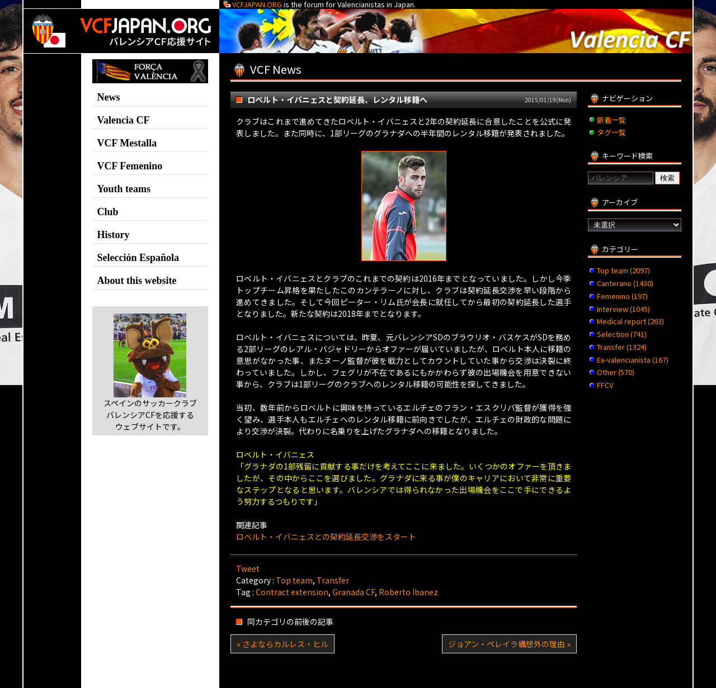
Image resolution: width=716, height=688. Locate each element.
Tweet (248, 568)
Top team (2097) (623, 270)
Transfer (333, 580)
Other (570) (615, 372)
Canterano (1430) (625, 283)
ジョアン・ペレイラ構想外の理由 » (509, 643)
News (108, 97)
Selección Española (138, 257)
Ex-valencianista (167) (632, 359)
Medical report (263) (630, 321)
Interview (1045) (623, 308)
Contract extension (292, 591)
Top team (294, 580)
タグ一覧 (611, 132)
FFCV (605, 384)
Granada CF (353, 591)
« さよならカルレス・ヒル (282, 643)
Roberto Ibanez (408, 591)
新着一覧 (611, 120)
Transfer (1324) (622, 346)
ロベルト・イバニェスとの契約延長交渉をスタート (326, 536)
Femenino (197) (622, 296)
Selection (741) (622, 334)
